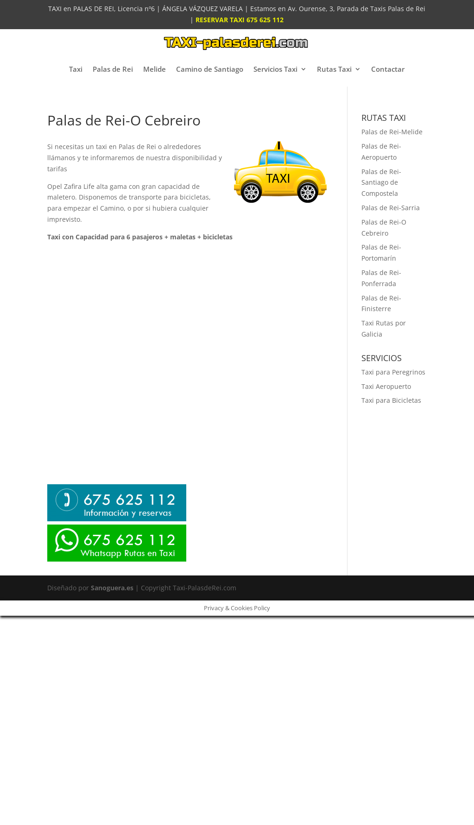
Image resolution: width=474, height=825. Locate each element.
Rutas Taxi (334, 69)
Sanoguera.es (112, 587)
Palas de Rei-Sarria (390, 207)
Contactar (387, 69)
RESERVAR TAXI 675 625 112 (240, 19)
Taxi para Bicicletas (391, 400)
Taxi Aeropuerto (386, 386)
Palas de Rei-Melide (392, 131)
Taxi (75, 69)
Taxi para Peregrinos (393, 372)
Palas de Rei (113, 69)
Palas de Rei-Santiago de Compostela (381, 182)
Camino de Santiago (209, 69)
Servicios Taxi (275, 69)
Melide (154, 69)
